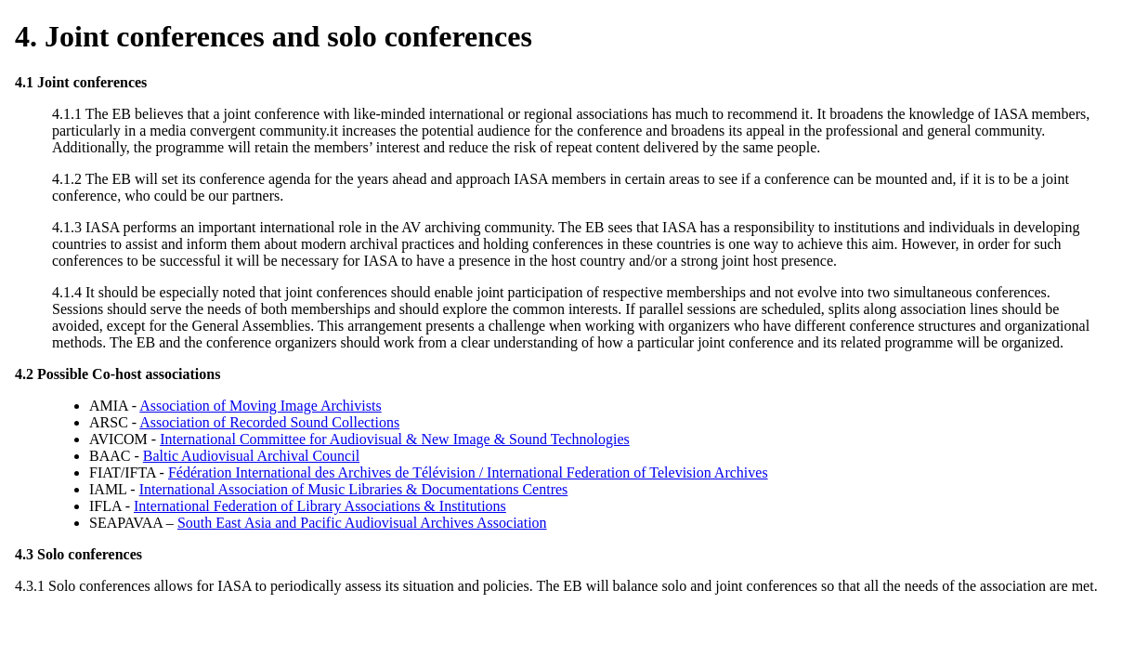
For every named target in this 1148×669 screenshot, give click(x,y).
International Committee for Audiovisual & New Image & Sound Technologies (395, 439)
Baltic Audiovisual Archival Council (251, 456)
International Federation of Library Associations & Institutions (320, 506)
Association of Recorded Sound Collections (269, 422)
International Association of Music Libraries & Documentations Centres (353, 489)
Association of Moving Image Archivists (260, 405)
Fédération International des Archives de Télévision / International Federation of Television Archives (468, 472)
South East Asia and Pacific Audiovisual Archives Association (362, 523)
